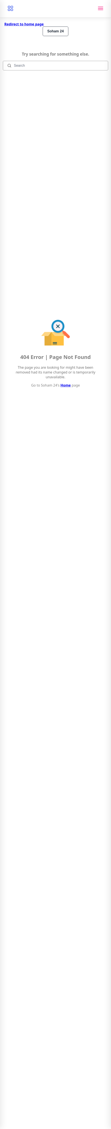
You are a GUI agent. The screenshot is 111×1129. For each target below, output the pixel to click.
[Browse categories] (10, 8)
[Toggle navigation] (100, 8)
